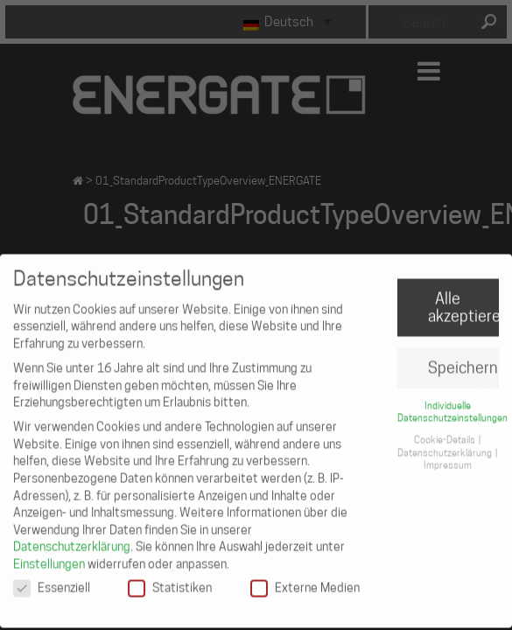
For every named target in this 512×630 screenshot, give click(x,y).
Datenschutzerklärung (71, 538)
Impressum (448, 457)
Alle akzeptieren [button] (463, 299)
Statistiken (170, 578)
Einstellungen (49, 556)
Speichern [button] (463, 359)
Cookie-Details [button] (445, 431)
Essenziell (51, 578)
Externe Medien (305, 578)
